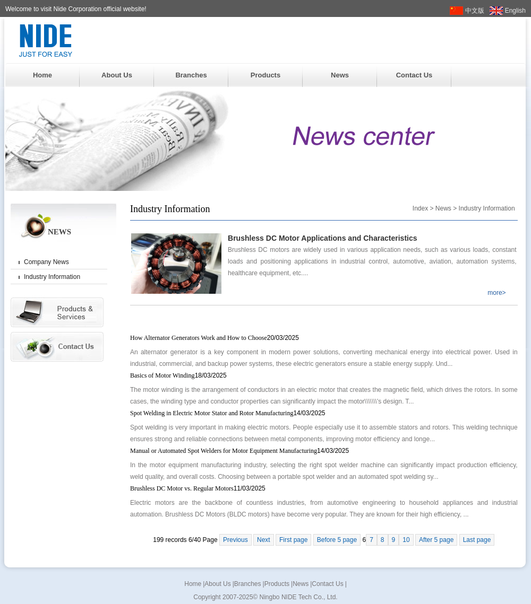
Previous (235, 540)
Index (420, 208)
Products (265, 75)
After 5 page (436, 540)
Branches (191, 75)
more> (496, 292)
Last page (477, 540)
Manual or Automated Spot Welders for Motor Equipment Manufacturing (239, 450)
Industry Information (52, 277)
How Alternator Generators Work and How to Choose (214, 338)
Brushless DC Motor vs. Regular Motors (198, 488)
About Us (116, 75)
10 (405, 540)
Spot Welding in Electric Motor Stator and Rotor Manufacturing (228, 413)
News (340, 75)
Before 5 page (337, 540)
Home (42, 75)
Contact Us (414, 75)
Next (263, 540)
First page (293, 540)
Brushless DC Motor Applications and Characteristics (322, 238)
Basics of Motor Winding (178, 375)
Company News (46, 262)
